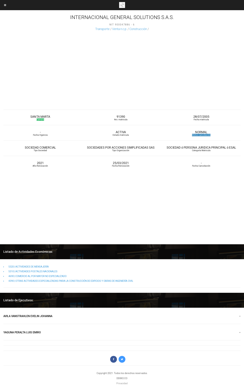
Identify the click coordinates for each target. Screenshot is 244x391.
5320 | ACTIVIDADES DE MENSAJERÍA (26, 266)
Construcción (138, 29)
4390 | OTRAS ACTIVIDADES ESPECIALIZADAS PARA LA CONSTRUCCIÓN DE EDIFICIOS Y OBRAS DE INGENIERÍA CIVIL (68, 281)
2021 (40, 164)
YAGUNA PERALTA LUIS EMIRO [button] (122, 332)
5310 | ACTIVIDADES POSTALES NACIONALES (30, 271)
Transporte (102, 29)
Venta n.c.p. (119, 29)
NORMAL (201, 133)
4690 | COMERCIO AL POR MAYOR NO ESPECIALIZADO (35, 276)
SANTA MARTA (40, 118)
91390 (120, 118)
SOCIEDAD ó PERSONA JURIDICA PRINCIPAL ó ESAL (201, 149)
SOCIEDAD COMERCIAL (40, 149)
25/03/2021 (120, 164)
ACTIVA (120, 133)
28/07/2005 (201, 118)
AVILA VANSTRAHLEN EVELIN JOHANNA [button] (122, 316)
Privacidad (122, 383)
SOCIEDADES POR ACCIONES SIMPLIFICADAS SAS (120, 149)
